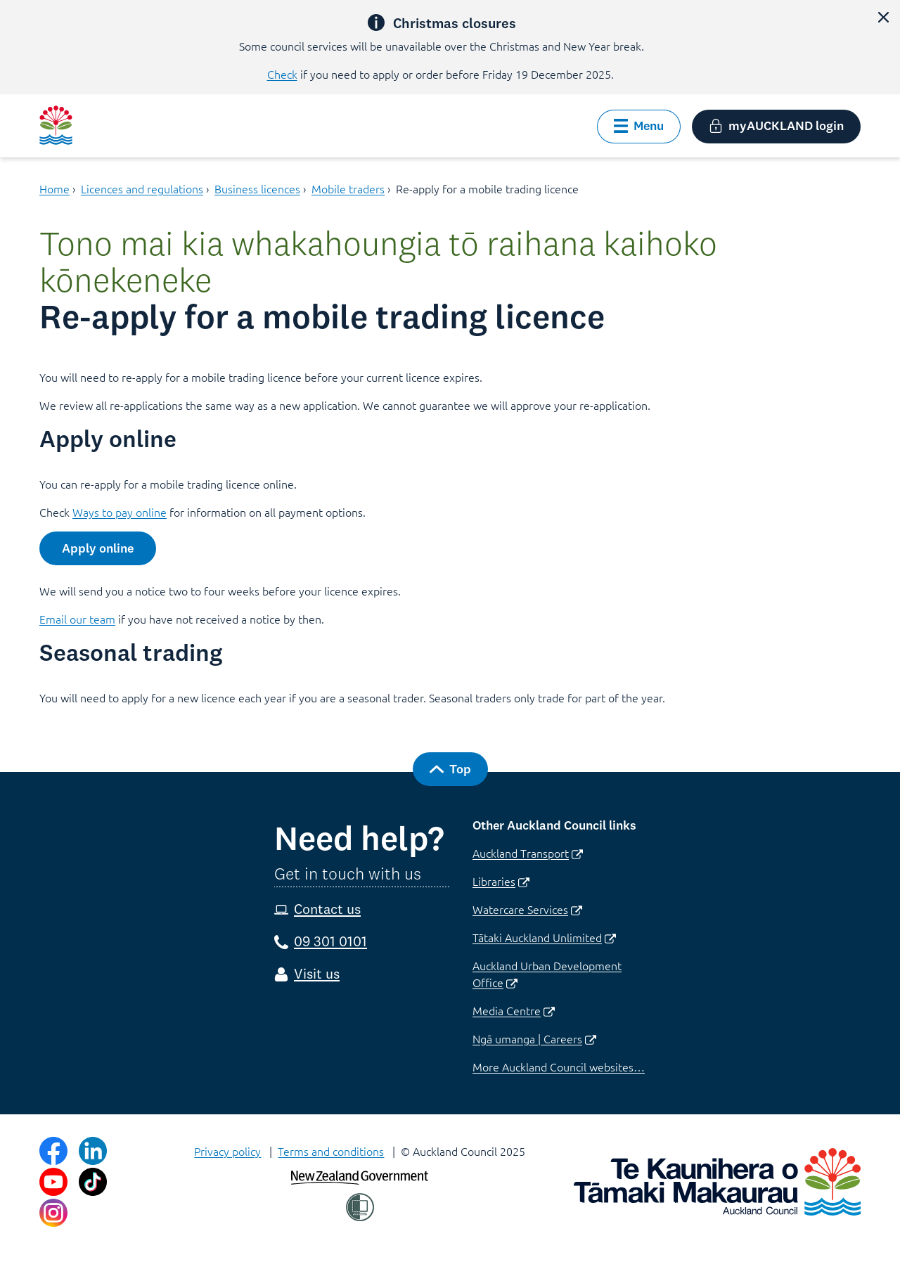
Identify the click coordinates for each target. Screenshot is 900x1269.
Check (282, 74)
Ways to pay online (119, 512)
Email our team (77, 618)
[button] (883, 17)
